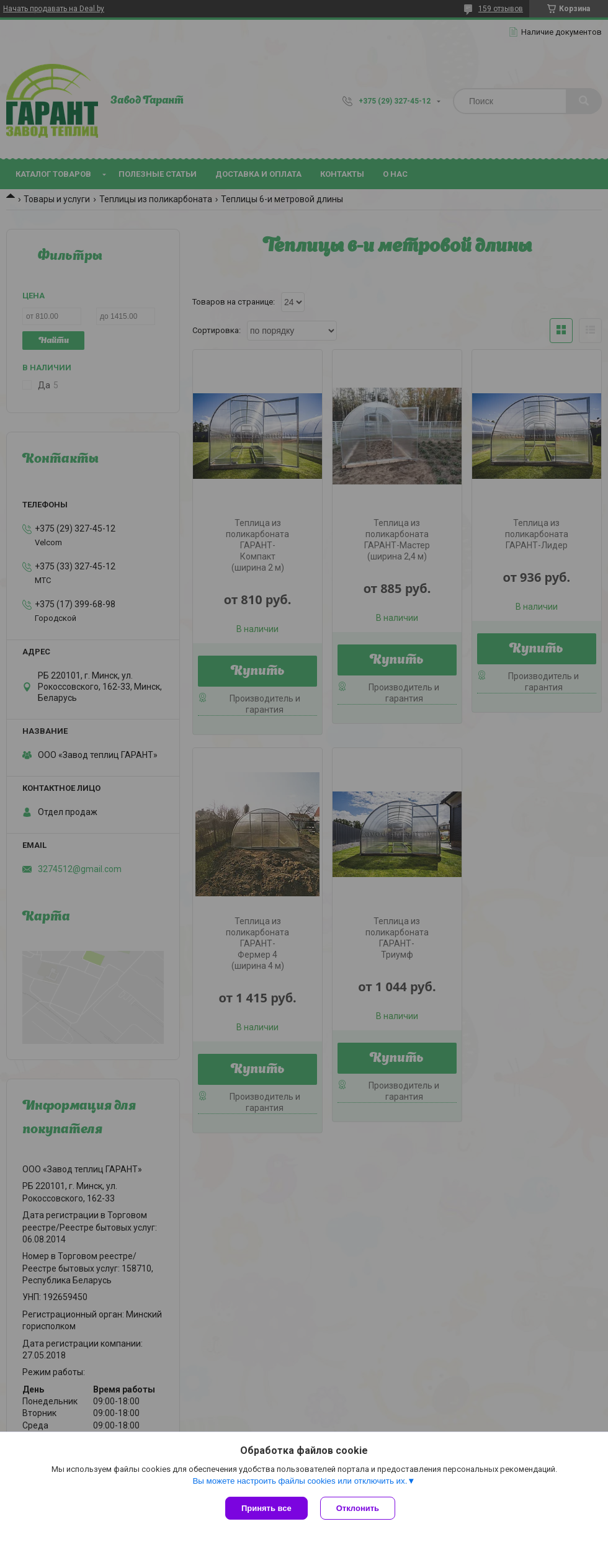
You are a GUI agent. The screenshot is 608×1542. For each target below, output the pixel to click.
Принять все (266, 1508)
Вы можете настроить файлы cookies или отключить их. (299, 1481)
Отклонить (357, 1508)
